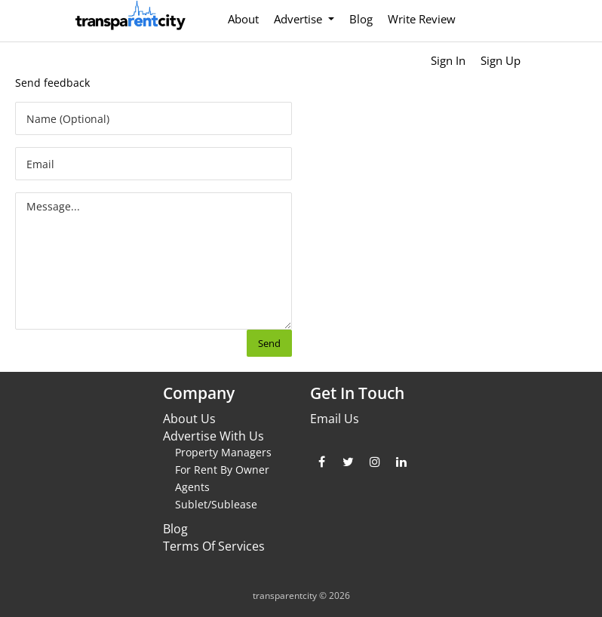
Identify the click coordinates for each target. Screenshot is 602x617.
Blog (361, 18)
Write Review (422, 18)
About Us (189, 418)
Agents (192, 487)
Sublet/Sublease (216, 504)
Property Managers (223, 452)
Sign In (448, 60)
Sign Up (501, 60)
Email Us (334, 418)
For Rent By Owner (222, 469)
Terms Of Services (214, 546)
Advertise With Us (213, 436)
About (243, 18)
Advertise (299, 18)
